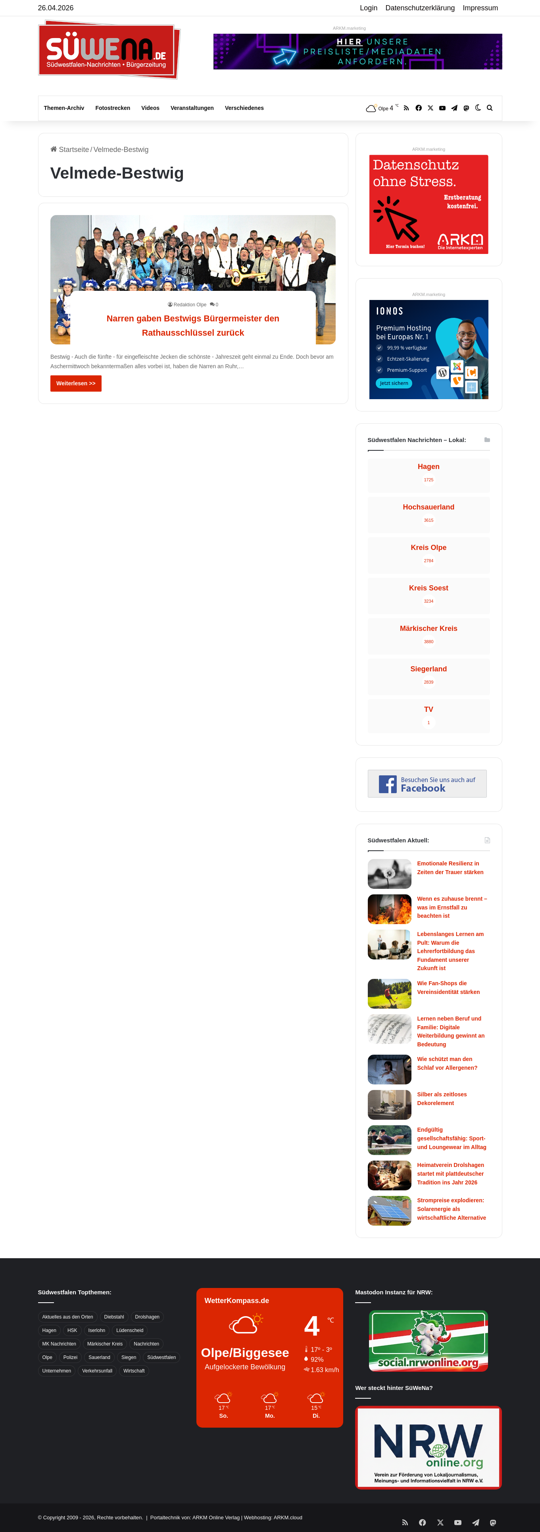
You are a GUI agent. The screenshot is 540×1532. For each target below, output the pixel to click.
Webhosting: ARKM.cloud (273, 1517)
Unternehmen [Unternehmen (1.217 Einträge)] (56, 1371)
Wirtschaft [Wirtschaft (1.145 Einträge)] (133, 1371)
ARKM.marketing (349, 28)
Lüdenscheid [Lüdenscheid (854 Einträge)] (129, 1330)
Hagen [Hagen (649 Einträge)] (49, 1330)
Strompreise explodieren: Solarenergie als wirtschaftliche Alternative (451, 1209)
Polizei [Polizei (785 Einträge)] (70, 1357)
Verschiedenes (244, 108)
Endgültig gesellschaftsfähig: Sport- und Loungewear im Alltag (452, 1138)
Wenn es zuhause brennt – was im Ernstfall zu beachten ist (452, 907)
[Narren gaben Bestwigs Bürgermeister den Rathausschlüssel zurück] (193, 279)
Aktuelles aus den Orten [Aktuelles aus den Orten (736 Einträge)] (67, 1317)
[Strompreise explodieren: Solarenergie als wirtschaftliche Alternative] (389, 1211)
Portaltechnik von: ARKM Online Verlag (195, 1517)
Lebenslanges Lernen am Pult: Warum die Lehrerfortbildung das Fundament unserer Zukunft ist (450, 951)
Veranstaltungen (192, 108)
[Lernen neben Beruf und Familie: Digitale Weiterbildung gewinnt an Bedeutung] (389, 1029)
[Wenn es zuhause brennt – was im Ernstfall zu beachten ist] (389, 909)
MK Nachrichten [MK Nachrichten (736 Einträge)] (59, 1344)
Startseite (69, 150)
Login (368, 8)
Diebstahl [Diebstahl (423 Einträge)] (114, 1317)
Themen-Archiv (64, 108)
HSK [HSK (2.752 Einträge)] (72, 1330)
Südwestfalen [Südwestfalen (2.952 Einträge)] (161, 1357)
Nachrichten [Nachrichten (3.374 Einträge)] (146, 1344)
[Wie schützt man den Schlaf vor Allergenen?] (389, 1069)
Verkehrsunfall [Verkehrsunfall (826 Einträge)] (97, 1371)
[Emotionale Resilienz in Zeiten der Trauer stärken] (389, 874)
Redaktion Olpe (190, 305)
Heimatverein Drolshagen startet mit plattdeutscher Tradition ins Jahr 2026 (450, 1173)
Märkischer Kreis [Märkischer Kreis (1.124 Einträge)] (105, 1344)
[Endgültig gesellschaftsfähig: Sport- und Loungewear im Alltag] (389, 1140)
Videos (150, 108)
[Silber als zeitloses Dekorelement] (389, 1105)
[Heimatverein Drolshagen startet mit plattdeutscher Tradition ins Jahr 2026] (389, 1175)
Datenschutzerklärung (420, 8)
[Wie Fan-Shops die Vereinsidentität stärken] (389, 994)
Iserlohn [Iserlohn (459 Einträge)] (97, 1330)
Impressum (480, 8)
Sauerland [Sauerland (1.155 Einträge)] (99, 1357)
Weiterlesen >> (76, 383)
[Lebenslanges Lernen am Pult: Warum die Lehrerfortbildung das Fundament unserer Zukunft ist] (389, 944)
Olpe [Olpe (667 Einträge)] (47, 1357)
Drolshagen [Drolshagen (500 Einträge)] (147, 1317)
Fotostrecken (112, 108)
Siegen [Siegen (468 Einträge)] (128, 1357)
